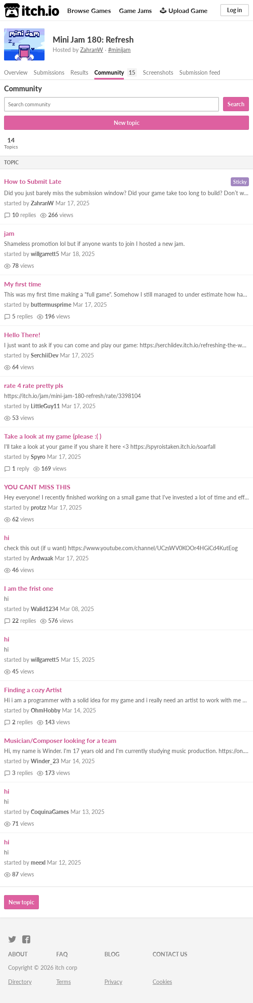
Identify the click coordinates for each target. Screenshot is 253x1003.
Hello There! (22, 334)
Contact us (170, 954)
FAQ (62, 954)
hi (6, 537)
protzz (38, 507)
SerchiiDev (44, 355)
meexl (38, 862)
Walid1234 (44, 608)
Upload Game (184, 10)
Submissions (49, 72)
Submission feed (199, 72)
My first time (22, 284)
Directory (20, 981)
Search (235, 104)
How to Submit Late (33, 181)
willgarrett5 (45, 253)
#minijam (119, 49)
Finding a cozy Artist (33, 689)
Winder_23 (45, 761)
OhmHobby (45, 710)
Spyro (38, 456)
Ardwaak (42, 558)
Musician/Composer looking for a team (60, 740)
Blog (111, 954)
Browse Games (89, 10)
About (18, 954)
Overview (16, 72)
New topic (127, 122)
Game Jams (135, 10)
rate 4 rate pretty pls (33, 385)
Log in (234, 9)
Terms (63, 981)
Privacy (113, 981)
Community (109, 72)
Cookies (162, 981)
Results (79, 72)
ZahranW (91, 49)
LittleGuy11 (45, 405)
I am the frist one (28, 588)
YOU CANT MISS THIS (37, 487)
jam (9, 233)
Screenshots (158, 72)
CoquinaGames (50, 811)
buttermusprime (51, 304)
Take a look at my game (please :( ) (52, 436)
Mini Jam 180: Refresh (93, 39)
